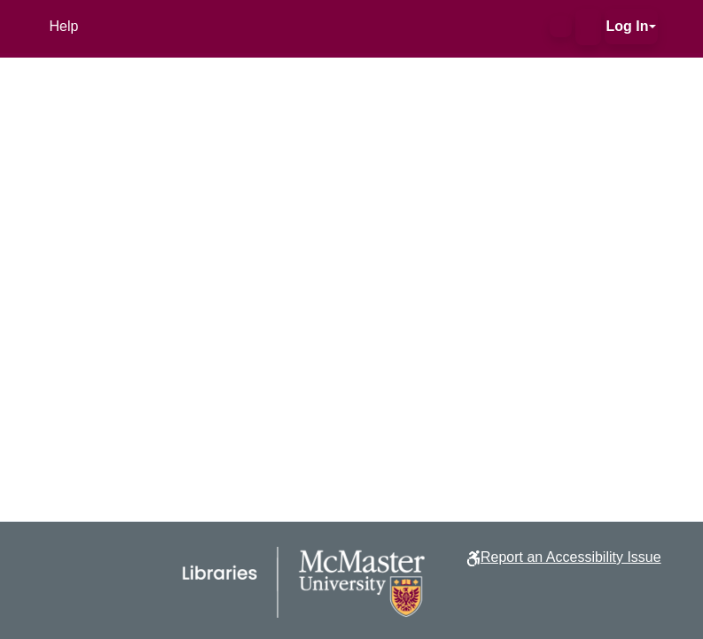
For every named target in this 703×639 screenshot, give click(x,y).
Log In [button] (627, 26)
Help (64, 26)
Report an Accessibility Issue (570, 557)
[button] (561, 26)
